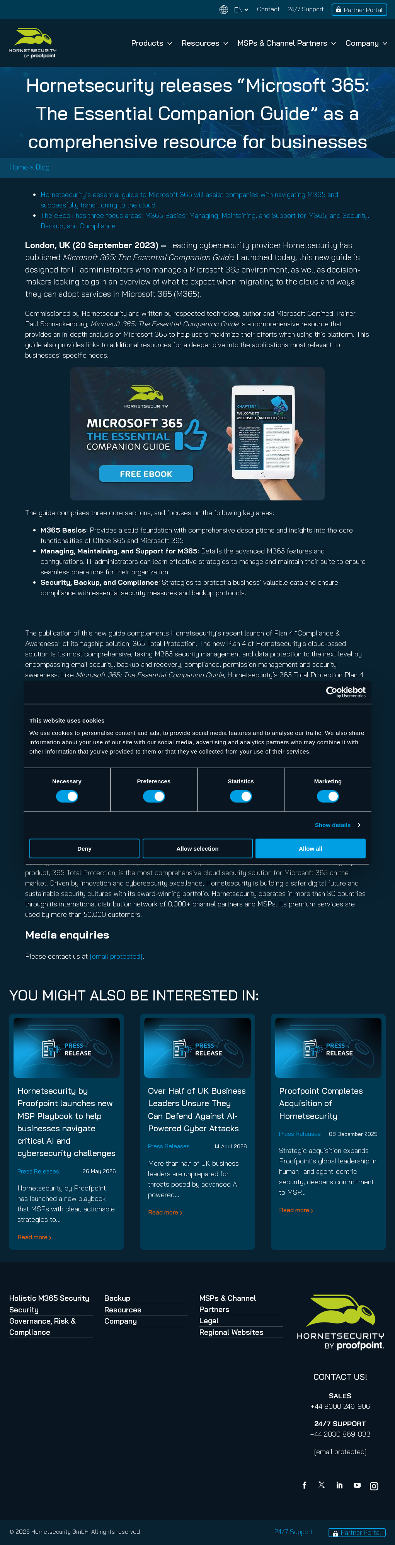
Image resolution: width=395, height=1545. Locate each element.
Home (18, 167)
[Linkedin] (340, 1486)
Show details (333, 825)
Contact (268, 9)
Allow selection (197, 848)
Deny (84, 848)
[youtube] (357, 1486)
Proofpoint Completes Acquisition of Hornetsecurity (321, 1103)
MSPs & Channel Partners (287, 43)
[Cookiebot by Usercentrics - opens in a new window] (332, 692)
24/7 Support (306, 9)
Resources (205, 43)
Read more (32, 1237)
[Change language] (233, 10)
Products (151, 43)
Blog (42, 167)
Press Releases (38, 1171)
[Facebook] (306, 1486)
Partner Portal (363, 10)
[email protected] (340, 1451)
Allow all (310, 848)
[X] (323, 1486)
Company (366, 43)
